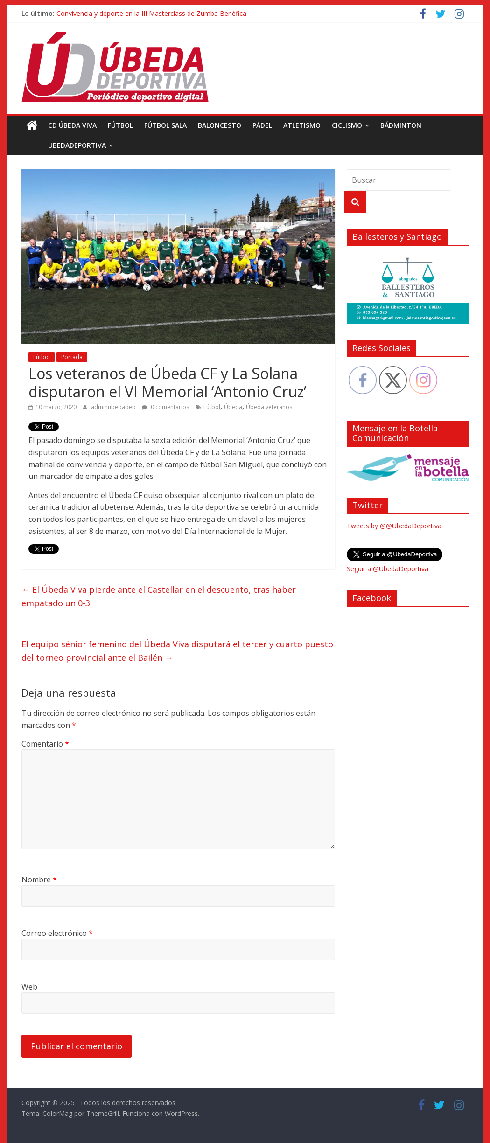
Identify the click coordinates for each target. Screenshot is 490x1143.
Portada (72, 357)
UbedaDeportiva (56, 145)
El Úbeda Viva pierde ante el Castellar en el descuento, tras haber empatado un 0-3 (158, 596)
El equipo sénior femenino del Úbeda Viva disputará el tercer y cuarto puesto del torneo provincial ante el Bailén (177, 650)
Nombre (39, 879)
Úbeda (233, 407)
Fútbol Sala (165, 125)
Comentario (45, 744)
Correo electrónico (57, 933)
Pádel (262, 125)
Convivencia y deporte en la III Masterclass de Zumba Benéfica (151, 13)
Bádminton (400, 125)
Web (29, 987)
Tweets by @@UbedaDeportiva (394, 525)
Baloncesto (219, 125)
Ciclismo (347, 125)
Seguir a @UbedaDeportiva (387, 568)
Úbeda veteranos (269, 407)
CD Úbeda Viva (72, 125)
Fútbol (120, 125)
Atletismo (302, 125)
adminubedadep (114, 407)
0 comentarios (165, 407)
